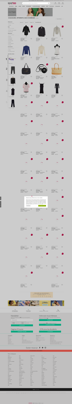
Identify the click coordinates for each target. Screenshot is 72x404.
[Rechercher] (49, 3)
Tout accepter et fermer (42, 205)
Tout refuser (28, 205)
